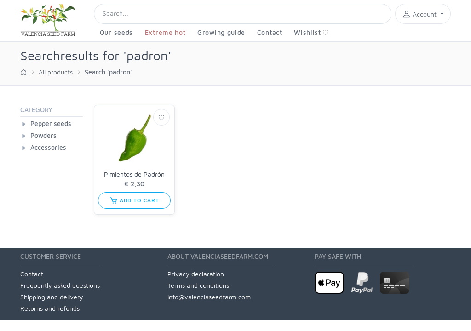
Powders (43, 135)
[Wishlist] (161, 117)
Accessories (48, 147)
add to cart (134, 200)
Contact (269, 32)
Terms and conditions (198, 285)
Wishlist (311, 32)
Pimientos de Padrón (134, 174)
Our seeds (116, 32)
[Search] (242, 14)
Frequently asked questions (60, 285)
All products (56, 72)
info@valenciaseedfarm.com (209, 297)
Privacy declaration (195, 274)
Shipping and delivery (51, 297)
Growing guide (221, 32)
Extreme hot (165, 32)
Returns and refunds (50, 308)
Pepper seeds (50, 123)
